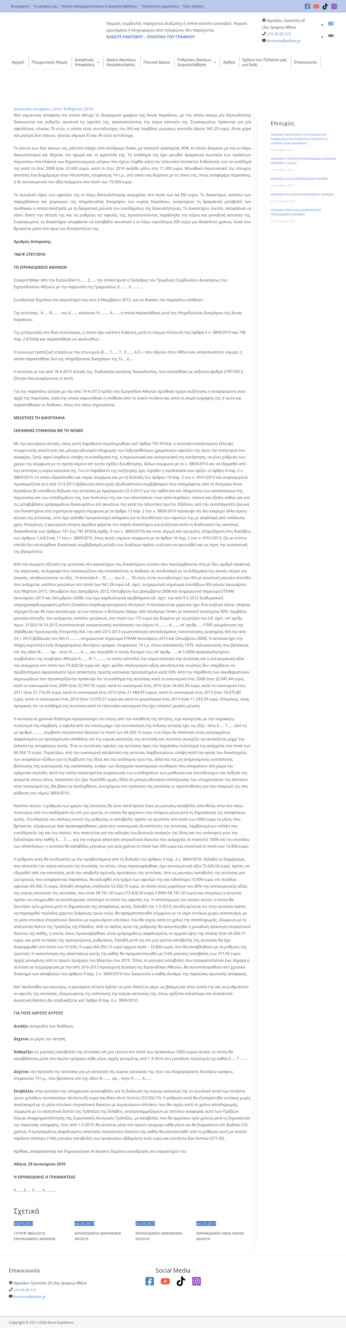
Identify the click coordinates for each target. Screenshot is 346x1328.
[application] (97, 62)
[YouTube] (316, 6)
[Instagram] (334, 6)
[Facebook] (307, 6)
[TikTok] (325, 6)
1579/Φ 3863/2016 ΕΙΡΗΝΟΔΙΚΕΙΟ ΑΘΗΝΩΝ (36, 1236)
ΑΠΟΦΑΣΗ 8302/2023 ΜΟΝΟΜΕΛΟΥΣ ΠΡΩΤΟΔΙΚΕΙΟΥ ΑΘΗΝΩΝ (296, 212)
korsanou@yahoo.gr (284, 40)
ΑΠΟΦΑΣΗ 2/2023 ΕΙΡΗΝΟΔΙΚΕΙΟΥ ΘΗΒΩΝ (299, 179)
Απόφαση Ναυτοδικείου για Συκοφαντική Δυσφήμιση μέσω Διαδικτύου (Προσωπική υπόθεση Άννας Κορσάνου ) (299, 138)
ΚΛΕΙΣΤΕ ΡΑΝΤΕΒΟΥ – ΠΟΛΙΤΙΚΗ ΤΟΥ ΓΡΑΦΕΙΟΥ (150, 36)
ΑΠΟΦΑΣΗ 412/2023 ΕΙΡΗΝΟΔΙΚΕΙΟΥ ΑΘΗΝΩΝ (302, 194)
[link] (331, 24)
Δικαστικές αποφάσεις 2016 (38, 108)
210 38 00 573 (279, 34)
